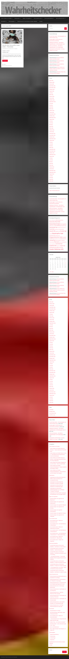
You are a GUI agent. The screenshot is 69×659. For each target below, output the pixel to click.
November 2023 (52, 335)
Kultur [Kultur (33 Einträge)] (52, 238)
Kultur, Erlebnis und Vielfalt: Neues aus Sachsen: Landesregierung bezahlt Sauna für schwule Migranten (58, 459)
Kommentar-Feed (52, 413)
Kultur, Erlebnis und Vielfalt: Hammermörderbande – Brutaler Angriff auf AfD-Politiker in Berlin (58, 467)
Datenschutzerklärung (54, 634)
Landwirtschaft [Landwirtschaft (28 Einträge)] (62, 238)
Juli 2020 (51, 175)
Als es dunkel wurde (38, 18)
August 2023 (51, 119)
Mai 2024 (51, 105)
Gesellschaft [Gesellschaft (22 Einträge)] (61, 229)
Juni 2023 (51, 122)
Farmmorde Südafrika (49, 18)
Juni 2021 (51, 159)
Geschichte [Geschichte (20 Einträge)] (56, 229)
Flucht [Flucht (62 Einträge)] (51, 229)
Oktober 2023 (51, 115)
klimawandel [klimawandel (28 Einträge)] (52, 235)
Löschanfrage (52, 637)
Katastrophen (18, 18)
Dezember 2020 (52, 170)
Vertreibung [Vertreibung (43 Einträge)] (52, 247)
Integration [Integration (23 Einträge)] (57, 231)
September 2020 (52, 172)
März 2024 (51, 108)
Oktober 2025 (51, 89)
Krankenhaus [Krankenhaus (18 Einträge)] (57, 235)
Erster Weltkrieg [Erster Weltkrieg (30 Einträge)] (58, 225)
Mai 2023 (51, 124)
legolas (16, 48)
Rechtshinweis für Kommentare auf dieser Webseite (27, 21)
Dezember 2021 (52, 149)
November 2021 (52, 151)
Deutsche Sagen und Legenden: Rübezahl (58, 504)
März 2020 (51, 181)
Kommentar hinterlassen (8, 65)
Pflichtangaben (12, 21)
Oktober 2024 (51, 99)
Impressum (52, 639)
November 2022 (52, 135)
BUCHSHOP (4, 21)
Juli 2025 (51, 92)
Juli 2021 (51, 158)
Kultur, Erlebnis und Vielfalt (6, 18)
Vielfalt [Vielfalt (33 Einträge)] (58, 247)
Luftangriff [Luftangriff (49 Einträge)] (52, 240)
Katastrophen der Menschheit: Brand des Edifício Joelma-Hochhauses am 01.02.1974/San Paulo (57, 479)
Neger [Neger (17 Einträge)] (63, 240)
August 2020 (51, 395)
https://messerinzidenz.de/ (54, 190)
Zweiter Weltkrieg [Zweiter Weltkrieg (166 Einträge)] (56, 249)
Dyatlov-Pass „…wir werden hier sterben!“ (57, 622)
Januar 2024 (51, 112)
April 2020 (51, 179)
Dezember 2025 (52, 85)
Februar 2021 (51, 166)
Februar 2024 (51, 110)
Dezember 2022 (52, 133)
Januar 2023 (51, 131)
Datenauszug (52, 636)
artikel (5, 64)
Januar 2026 (51, 84)
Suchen (50, 649)
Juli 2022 (51, 142)
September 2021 (52, 154)
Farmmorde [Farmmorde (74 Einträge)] (53, 227)
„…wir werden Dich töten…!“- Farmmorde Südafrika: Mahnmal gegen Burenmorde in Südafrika (58, 558)
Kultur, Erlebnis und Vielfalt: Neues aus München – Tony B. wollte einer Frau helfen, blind (58, 450)
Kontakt (40, 21)
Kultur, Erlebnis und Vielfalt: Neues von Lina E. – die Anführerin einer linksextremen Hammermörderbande (58, 454)
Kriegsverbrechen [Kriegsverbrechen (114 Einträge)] (55, 237)
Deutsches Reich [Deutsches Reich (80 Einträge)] (54, 221)
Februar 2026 (51, 82)
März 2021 (51, 165)
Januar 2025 (51, 98)
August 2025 (51, 91)
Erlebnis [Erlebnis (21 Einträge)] (52, 225)
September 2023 (52, 117)
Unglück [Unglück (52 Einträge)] (62, 245)
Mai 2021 (51, 161)
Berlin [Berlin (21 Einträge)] (50, 220)
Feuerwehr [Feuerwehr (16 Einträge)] (64, 227)
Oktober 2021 (51, 152)
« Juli (50, 271)
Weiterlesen (5, 60)
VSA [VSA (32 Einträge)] (61, 247)
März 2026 (51, 80)
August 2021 (51, 156)
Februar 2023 (51, 129)
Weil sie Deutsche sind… (61, 18)
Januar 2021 (51, 168)
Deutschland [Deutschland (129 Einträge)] (54, 224)
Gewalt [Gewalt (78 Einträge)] (52, 231)
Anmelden (51, 409)
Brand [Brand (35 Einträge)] (58, 220)
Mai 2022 (51, 145)
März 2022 (51, 147)
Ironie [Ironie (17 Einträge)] (50, 233)
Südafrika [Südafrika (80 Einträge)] (52, 245)
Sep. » (53, 271)
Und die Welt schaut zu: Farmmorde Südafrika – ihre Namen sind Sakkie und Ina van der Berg (58, 553)
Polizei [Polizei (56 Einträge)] (56, 242)
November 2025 (52, 87)
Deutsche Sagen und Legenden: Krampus (58, 513)
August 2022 (51, 140)
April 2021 (51, 163)
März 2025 (51, 94)
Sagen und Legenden (27, 18)
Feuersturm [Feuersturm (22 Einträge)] (59, 227)
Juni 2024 (51, 103)
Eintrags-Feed (52, 411)
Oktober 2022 (51, 136)
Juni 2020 (51, 177)
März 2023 (51, 128)
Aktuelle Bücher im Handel (55, 610)
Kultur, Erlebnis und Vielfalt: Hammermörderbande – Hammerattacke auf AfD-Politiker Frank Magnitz (58, 472)
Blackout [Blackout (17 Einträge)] (54, 220)
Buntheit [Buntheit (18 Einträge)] (61, 220)
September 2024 (52, 101)
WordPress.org (52, 414)
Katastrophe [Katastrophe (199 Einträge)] (57, 233)
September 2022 (52, 138)
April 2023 (51, 126)
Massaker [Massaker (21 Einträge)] (60, 240)
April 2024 (51, 106)
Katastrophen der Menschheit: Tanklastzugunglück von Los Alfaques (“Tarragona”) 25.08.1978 (57, 490)
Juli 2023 (51, 121)
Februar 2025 (51, 96)
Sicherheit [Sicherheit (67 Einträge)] (59, 243)
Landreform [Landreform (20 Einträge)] (57, 238)
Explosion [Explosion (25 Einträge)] (64, 225)
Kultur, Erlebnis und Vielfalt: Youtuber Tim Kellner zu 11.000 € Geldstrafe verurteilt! (57, 69)
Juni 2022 (51, 365)
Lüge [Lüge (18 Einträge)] (57, 240)
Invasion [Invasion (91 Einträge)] (63, 231)
